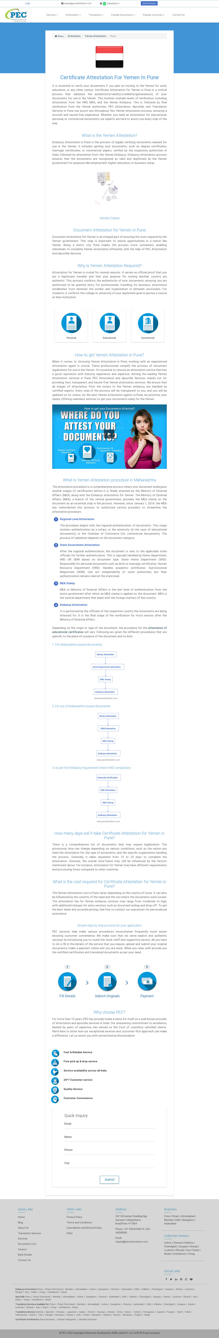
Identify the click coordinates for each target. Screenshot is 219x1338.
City (66, 1163)
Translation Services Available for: (32, 1304)
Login (27, 3)
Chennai (115, 1289)
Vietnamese (21, 1315)
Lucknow (19, 1307)
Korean (111, 1312)
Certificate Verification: (27, 1319)
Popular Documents (123, 14)
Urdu (78, 1315)
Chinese (60, 1312)
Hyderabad (126, 1289)
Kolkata (133, 1296)
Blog (20, 1222)
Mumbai (69, 1289)
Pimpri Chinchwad (53, 1289)
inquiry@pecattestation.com (76, 3)
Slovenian (127, 1315)
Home (21, 1217)
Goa (27, 1292)
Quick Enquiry (149, 3)
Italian (128, 1312)
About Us (23, 1227)
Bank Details (25, 1254)
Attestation (73, 14)
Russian (101, 1312)
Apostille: (20, 1296)
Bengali (49, 1315)
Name (68, 1137)
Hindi (119, 1312)
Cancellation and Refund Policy (84, 1227)
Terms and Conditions (79, 1222)
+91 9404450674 (134, 1229)
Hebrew (106, 1315)
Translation (96, 14)
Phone (68, 1150)
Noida (64, 1292)
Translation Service (25, 1312)
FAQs (70, 1233)
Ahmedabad (188, 1216)
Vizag (42, 1292)
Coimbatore (53, 1292)
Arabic (82, 1312)
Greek (86, 1315)
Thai (40, 1315)
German (39, 1312)
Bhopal (18, 1292)
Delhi (136, 1289)
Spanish (50, 1312)
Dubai (34, 1292)
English (138, 1315)
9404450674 (109, 3)
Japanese (71, 1312)
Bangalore (103, 1289)
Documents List (27, 1243)
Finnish (116, 1315)
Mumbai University (88, 1319)
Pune (167, 1216)
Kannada (59, 1315)
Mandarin (96, 1315)
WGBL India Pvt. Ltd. (122, 1332)
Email (67, 1123)
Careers (22, 1249)
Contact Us (178, 14)
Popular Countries (154, 14)
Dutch (32, 1315)
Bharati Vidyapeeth (67, 1319)
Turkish (136, 1312)
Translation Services (29, 1233)
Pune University (47, 1319)
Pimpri (175, 1216)
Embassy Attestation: (26, 1289)
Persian (70, 1315)
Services (52, 14)
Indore (93, 1289)
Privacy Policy (74, 1217)
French (91, 1312)
